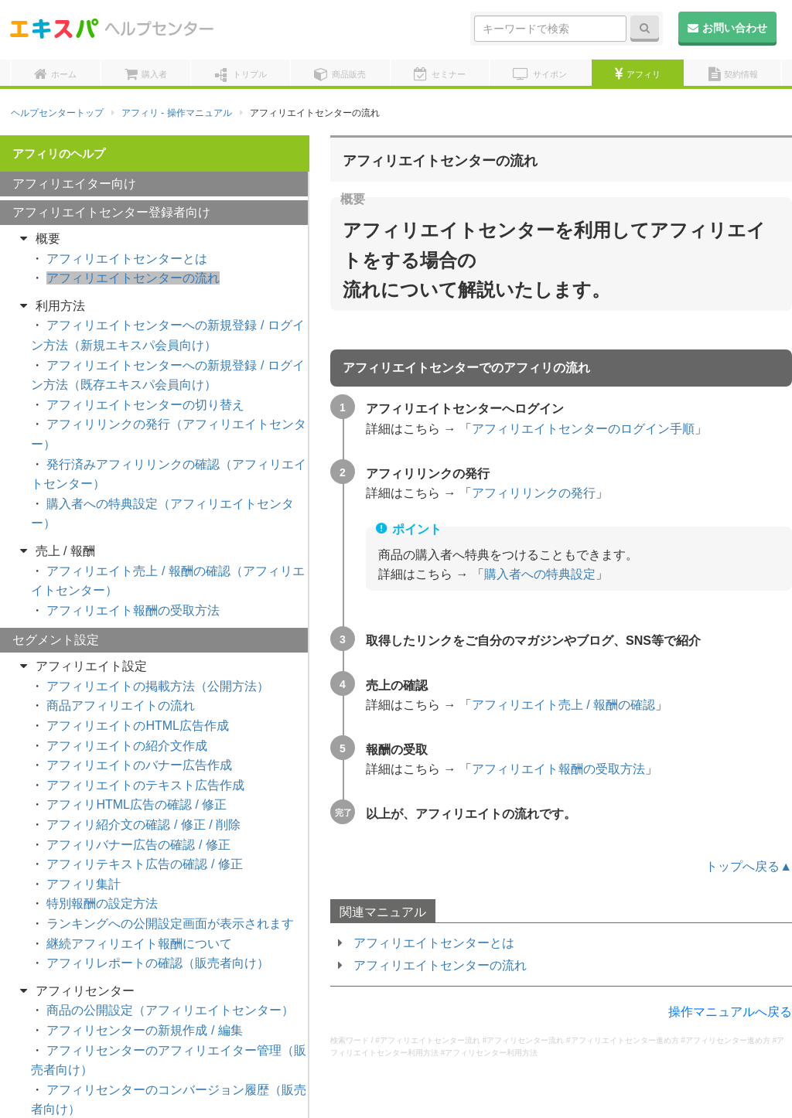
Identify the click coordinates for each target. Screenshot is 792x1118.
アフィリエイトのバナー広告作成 (139, 716)
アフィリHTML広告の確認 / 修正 (136, 755)
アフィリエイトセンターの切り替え (145, 356)
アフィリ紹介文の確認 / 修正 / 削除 (143, 775)
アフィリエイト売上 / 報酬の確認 (563, 704)
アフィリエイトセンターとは (433, 942)
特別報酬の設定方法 (102, 854)
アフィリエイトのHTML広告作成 (137, 676)
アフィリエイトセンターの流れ (440, 965)
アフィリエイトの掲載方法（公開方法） (157, 637)
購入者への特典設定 (540, 574)
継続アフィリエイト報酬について (139, 895)
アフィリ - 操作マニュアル (176, 112)
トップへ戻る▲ (748, 866)
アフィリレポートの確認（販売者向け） (157, 914)
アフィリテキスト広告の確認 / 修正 (144, 815)
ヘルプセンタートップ (57, 112)
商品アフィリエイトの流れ (120, 656)
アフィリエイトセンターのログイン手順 (583, 428)
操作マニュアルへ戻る (730, 1011)
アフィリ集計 (83, 835)
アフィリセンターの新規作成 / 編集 (144, 981)
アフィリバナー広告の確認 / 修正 (138, 796)
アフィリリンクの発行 (534, 492)
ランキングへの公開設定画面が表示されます (170, 874)
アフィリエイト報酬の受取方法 (558, 768)
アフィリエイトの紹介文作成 (126, 697)
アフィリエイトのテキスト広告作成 (145, 736)
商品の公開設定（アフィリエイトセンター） (170, 961)
